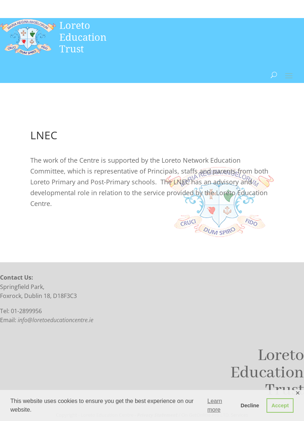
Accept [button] (280, 405)
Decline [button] (250, 405)
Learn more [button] (214, 405)
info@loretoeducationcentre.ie (55, 320)
